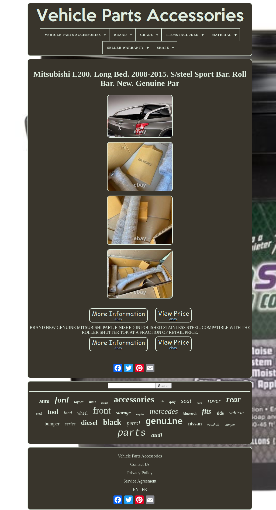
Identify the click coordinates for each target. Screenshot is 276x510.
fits (206, 411)
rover (214, 400)
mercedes (164, 411)
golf (172, 402)
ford (62, 399)
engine (140, 414)
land (68, 412)
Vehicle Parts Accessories (140, 456)
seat (186, 400)
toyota (79, 402)
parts (132, 433)
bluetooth (189, 413)
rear (233, 399)
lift (162, 402)
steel (39, 413)
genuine (164, 422)
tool (52, 411)
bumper (52, 423)
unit (92, 402)
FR (144, 489)
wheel (82, 413)
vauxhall (213, 424)
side (220, 413)
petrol (133, 423)
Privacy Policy (140, 472)
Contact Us (140, 464)
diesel (89, 422)
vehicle (236, 412)
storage (123, 412)
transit (105, 402)
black (112, 422)
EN (136, 489)
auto (44, 401)
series (70, 423)
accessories (134, 399)
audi (156, 435)
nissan (195, 423)
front (102, 410)
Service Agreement (139, 481)
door (199, 402)
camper (230, 424)
